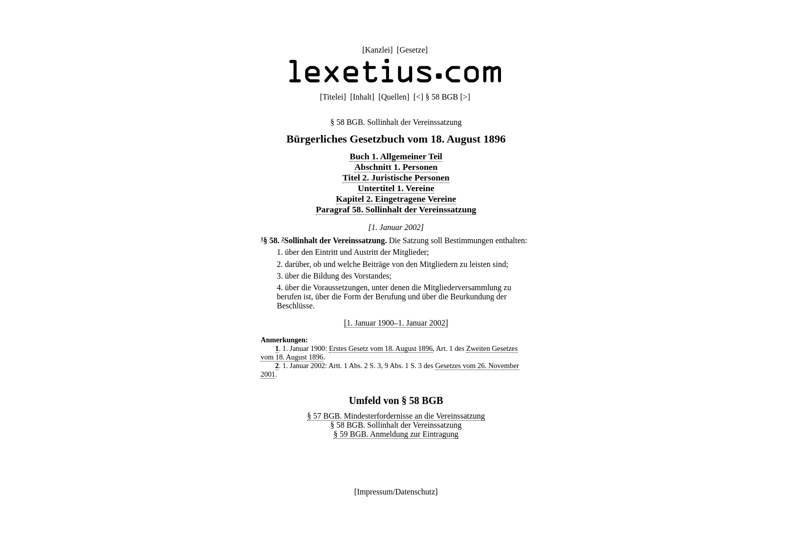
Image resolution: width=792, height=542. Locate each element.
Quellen (394, 97)
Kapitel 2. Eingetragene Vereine (396, 199)
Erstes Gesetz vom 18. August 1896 (380, 348)
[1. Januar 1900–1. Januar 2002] (396, 323)
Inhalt (362, 97)
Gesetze (412, 50)
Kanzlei (377, 50)
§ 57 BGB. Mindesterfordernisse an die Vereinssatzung (396, 416)
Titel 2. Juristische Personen (396, 177)
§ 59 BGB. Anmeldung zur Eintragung (395, 434)
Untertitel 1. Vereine (396, 188)
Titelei (333, 97)
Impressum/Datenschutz (396, 491)
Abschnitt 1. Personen (396, 167)
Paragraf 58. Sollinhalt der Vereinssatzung (396, 209)
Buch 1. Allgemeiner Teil (396, 156)
